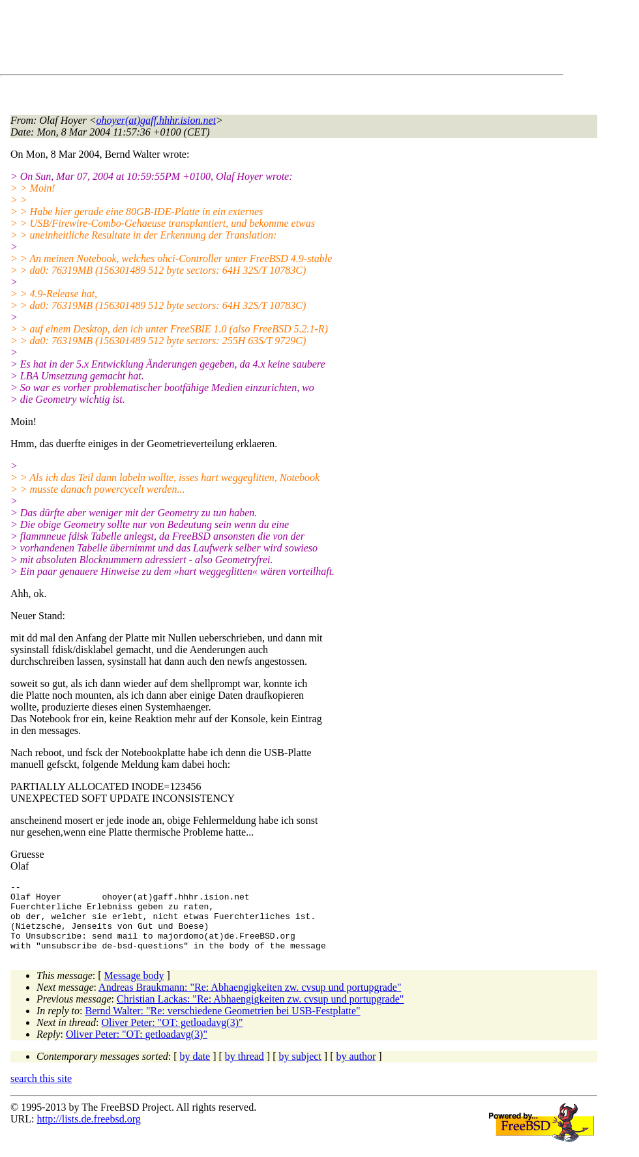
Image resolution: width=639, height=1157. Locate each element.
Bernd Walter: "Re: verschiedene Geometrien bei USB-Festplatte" (223, 1024)
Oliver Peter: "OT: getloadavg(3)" (172, 1036)
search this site (41, 1092)
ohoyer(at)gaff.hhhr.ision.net (156, 120)
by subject (300, 1070)
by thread (244, 1070)
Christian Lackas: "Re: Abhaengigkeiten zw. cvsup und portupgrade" (260, 1012)
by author (356, 1070)
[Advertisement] (247, 39)
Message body (134, 989)
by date (195, 1070)
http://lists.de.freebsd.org (88, 1132)
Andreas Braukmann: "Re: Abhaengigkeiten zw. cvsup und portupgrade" (249, 1000)
